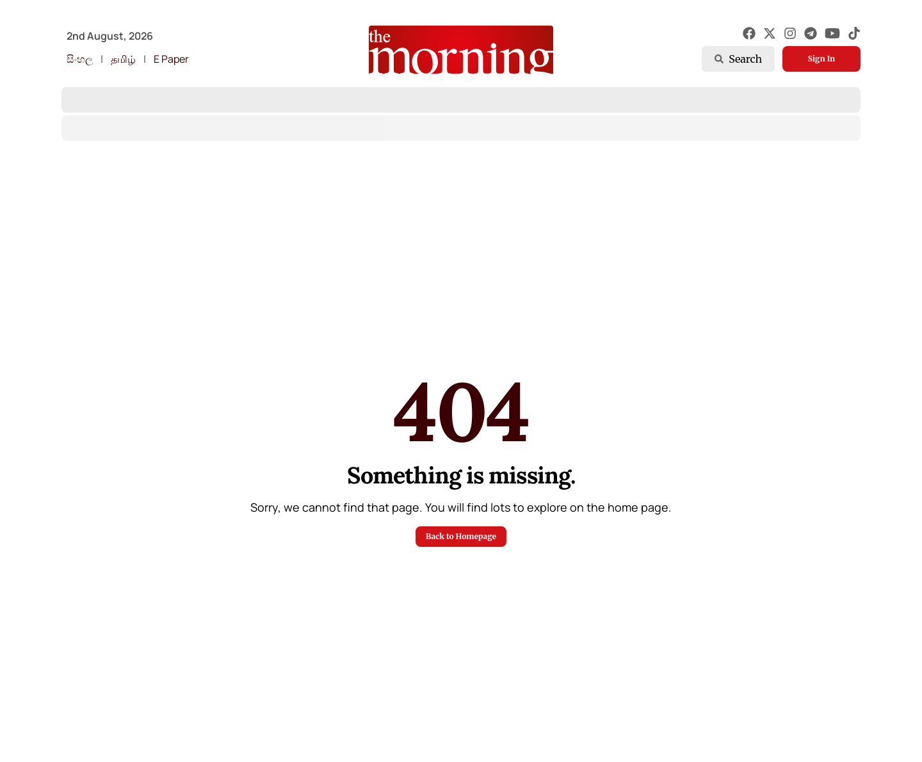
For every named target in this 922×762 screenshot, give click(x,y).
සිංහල (80, 59)
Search (738, 59)
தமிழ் (123, 59)
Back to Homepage (461, 536)
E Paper (171, 59)
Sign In (821, 58)
